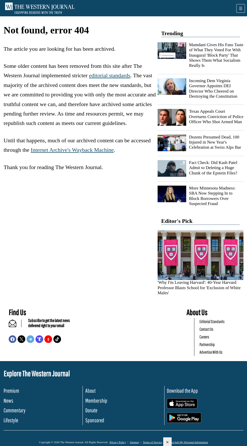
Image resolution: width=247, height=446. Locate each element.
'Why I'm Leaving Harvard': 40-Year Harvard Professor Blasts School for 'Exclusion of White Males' (199, 287)
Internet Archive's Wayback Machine (72, 150)
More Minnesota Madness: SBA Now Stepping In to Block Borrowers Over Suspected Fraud (212, 196)
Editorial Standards (212, 321)
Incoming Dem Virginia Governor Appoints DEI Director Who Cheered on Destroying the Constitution (213, 88)
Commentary (15, 410)
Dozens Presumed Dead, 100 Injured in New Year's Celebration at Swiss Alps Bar (215, 142)
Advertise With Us (210, 352)
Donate (91, 410)
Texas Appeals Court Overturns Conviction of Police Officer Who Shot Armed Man (216, 116)
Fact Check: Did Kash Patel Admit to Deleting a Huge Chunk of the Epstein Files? (213, 167)
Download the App (182, 390)
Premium (11, 390)
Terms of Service (152, 442)
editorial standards (109, 75)
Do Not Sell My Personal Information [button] (187, 442)
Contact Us (206, 329)
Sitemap (134, 442)
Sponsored (94, 420)
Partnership (207, 344)
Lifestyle (11, 420)
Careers (204, 336)
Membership (96, 400)
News (8, 400)
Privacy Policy (118, 442)
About (90, 390)
